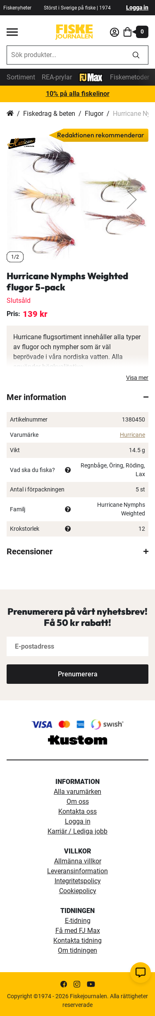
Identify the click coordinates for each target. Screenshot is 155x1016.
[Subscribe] (77, 674)
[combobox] (65, 55)
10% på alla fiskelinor (78, 94)
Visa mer (137, 377)
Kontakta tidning (77, 940)
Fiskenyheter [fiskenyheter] (17, 8)
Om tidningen (77, 950)
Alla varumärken (77, 792)
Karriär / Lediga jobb (77, 831)
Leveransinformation (77, 871)
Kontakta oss (77, 811)
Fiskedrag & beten (49, 113)
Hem (10, 114)
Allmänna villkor (77, 861)
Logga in (137, 7)
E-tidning (78, 921)
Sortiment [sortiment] (21, 77)
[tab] (77, 397)
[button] (131, 199)
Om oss (78, 801)
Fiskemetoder (129, 77)
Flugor (94, 113)
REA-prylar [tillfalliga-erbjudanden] (57, 77)
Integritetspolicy (78, 881)
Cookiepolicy (77, 891)
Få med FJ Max (77, 931)
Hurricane (132, 434)
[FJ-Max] (91, 77)
